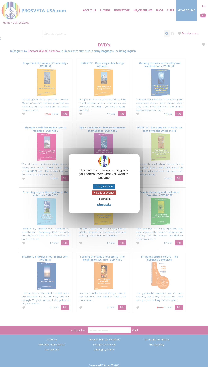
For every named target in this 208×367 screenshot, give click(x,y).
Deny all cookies (104, 192)
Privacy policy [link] (104, 204)
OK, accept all (104, 186)
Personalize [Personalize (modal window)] (104, 199)
